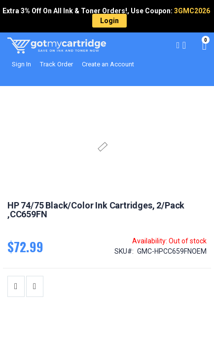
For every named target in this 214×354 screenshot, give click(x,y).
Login (109, 21)
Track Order (56, 64)
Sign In (21, 64)
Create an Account (108, 64)
